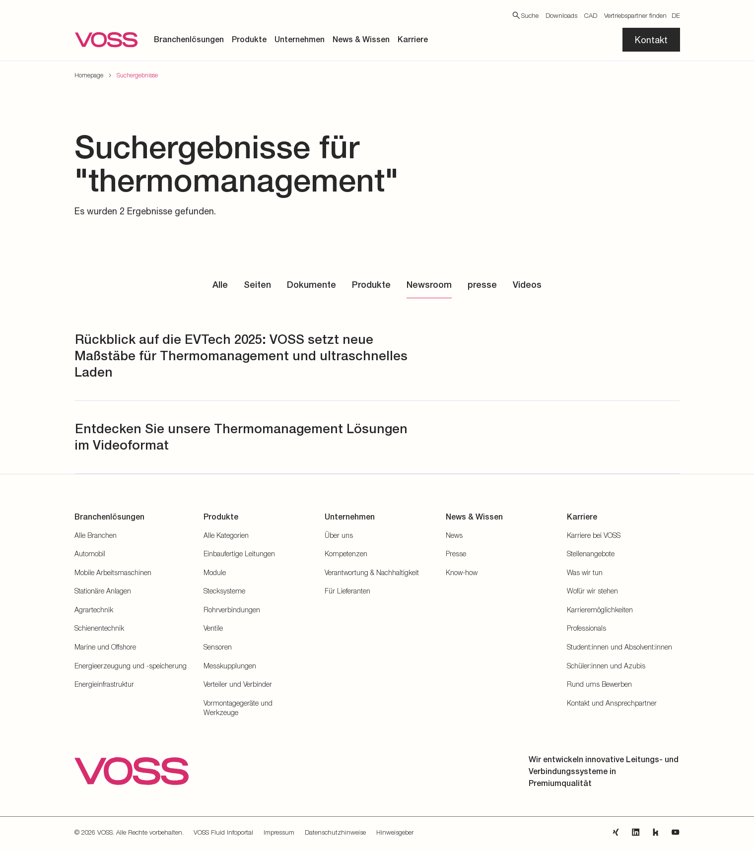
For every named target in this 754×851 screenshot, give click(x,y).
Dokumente (311, 284)
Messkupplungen (230, 665)
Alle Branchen (95, 535)
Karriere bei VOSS (593, 535)
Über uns (339, 535)
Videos (527, 284)
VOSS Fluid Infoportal (223, 832)
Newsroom (429, 284)
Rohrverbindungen (232, 609)
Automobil (89, 553)
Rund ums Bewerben (599, 684)
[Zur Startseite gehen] (106, 40)
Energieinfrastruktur (104, 684)
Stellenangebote (591, 553)
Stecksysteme (224, 591)
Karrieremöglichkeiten (600, 609)
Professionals (586, 628)
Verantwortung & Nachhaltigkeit (372, 572)
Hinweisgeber (394, 832)
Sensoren (218, 647)
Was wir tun (585, 572)
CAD (590, 15)
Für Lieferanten (347, 591)
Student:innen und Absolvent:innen (619, 647)
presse (482, 284)
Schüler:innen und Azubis (606, 665)
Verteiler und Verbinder (238, 684)
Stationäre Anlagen (102, 591)
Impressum (279, 832)
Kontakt (651, 39)
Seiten (257, 284)
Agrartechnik (93, 609)
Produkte (371, 284)
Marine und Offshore (105, 647)
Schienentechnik (99, 628)
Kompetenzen (346, 553)
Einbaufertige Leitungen (239, 553)
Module (215, 572)
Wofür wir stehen (592, 591)
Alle (220, 284)
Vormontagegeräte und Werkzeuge (238, 708)
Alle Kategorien (226, 535)
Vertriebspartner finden (635, 15)
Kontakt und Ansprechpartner (612, 703)
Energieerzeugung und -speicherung (130, 665)
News (454, 535)
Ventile (213, 628)
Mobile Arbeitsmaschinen (112, 572)
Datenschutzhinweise (335, 832)
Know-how (462, 572)
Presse (456, 553)
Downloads (561, 15)
